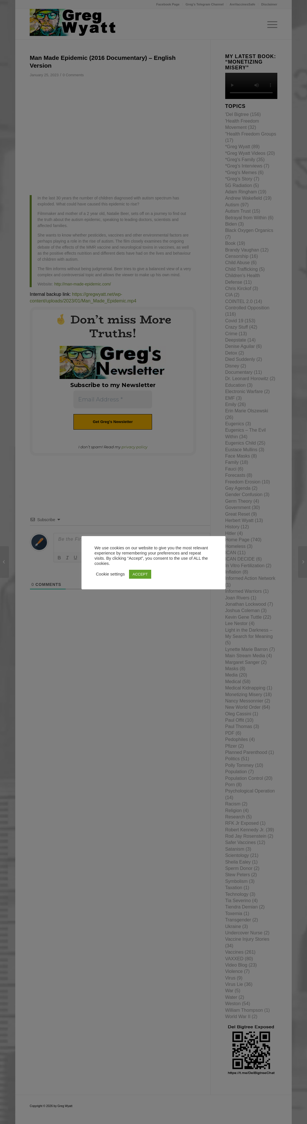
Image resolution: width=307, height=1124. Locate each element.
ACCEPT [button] (140, 574)
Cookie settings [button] (110, 574)
